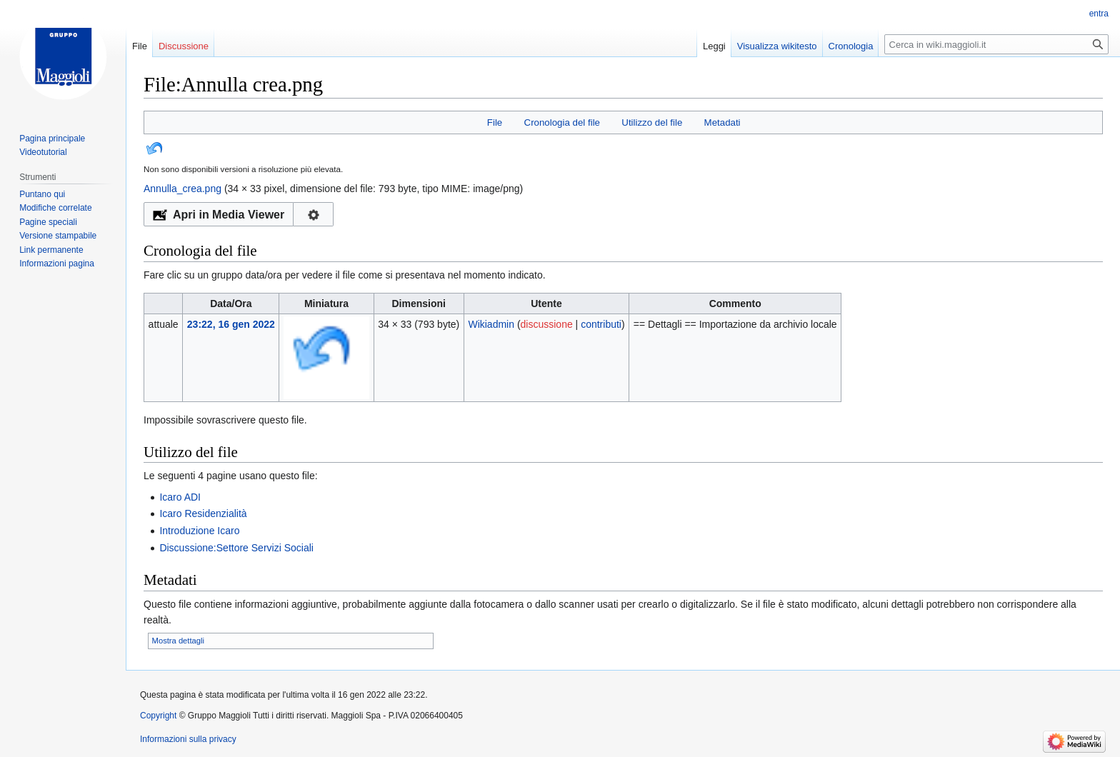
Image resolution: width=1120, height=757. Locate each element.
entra (1099, 14)
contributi (601, 324)
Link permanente (51, 250)
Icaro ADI (180, 497)
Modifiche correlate (55, 208)
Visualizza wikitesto (777, 46)
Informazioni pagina (56, 264)
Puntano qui (42, 194)
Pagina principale (52, 139)
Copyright (158, 716)
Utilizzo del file (651, 122)
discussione (547, 324)
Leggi (714, 46)
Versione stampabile (57, 236)
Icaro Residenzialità (202, 513)
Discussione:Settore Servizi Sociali (236, 547)
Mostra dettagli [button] (178, 640)
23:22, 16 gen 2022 (231, 324)
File (494, 122)
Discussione (184, 46)
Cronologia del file (562, 122)
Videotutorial (43, 152)
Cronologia (851, 46)
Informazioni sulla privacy (188, 739)
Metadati (722, 122)
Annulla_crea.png (182, 188)
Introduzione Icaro (199, 530)
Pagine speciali (48, 222)
